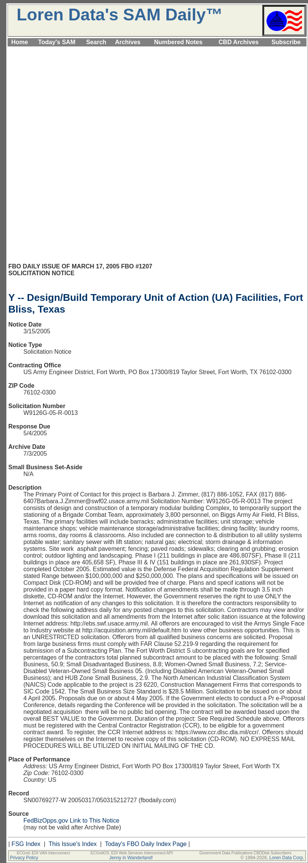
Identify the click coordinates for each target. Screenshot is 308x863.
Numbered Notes (178, 42)
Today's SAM (56, 42)
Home (19, 42)
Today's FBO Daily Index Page (146, 844)
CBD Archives (239, 42)
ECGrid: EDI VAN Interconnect (43, 853)
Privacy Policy (24, 857)
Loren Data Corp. (287, 857)
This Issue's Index (73, 844)
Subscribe (285, 42)
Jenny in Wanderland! (131, 857)
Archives (128, 42)
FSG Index (26, 844)
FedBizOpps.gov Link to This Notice (71, 820)
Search (96, 42)
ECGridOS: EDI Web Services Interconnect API (132, 853)
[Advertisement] (157, 101)
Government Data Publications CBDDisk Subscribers (245, 853)
